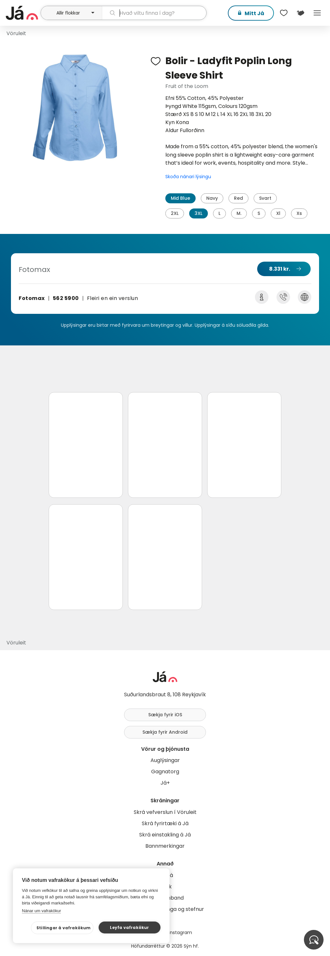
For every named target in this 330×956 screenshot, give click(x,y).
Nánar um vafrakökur (41, 910)
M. (239, 213)
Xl (278, 213)
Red (238, 198)
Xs (299, 213)
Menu (317, 13)
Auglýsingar (165, 760)
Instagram (180, 932)
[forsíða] (22, 13)
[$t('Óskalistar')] (284, 13)
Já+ (165, 783)
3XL (198, 213)
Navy (212, 198)
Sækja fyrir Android (165, 732)
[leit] (154, 13)
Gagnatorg (165, 771)
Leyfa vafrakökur (129, 927)
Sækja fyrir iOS (165, 714)
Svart (265, 198)
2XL (175, 213)
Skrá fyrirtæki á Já (165, 823)
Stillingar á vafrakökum (63, 928)
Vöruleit (16, 33)
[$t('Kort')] (300, 13)
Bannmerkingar (165, 846)
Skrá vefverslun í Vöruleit (165, 812)
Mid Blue (180, 198)
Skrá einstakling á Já (165, 834)
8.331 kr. (279, 269)
